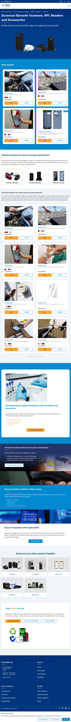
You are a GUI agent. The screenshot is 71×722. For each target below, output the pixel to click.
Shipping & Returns (5, 701)
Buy (11, 103)
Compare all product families (14, 465)
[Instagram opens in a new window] (69, 708)
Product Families (35, 11)
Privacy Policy (4, 694)
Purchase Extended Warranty (31, 621)
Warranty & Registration (43, 698)
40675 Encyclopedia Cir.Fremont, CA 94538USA (7, 668)
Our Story (39, 667)
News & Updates (41, 670)
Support (39, 701)
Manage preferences (43, 719)
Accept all (66, 719)
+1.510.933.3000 (12, 674)
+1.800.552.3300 (12, 673)
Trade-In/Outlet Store (42, 691)
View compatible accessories (35, 356)
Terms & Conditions (5, 691)
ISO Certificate (40, 677)
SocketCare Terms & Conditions (8, 698)
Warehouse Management (15, 421)
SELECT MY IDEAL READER (13, 621)
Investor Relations (41, 674)
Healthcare (11, 425)
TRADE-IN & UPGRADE (49, 621)
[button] (64, 1)
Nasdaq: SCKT (6, 677)
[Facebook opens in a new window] (59, 708)
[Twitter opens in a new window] (62, 708)
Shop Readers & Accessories (21, 11)
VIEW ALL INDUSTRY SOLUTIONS (35, 430)
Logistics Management (14, 419)
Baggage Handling (13, 423)
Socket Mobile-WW (6, 11)
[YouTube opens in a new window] (65, 708)
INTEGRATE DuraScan (35, 541)
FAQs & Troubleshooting (42, 694)
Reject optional (55, 719)
